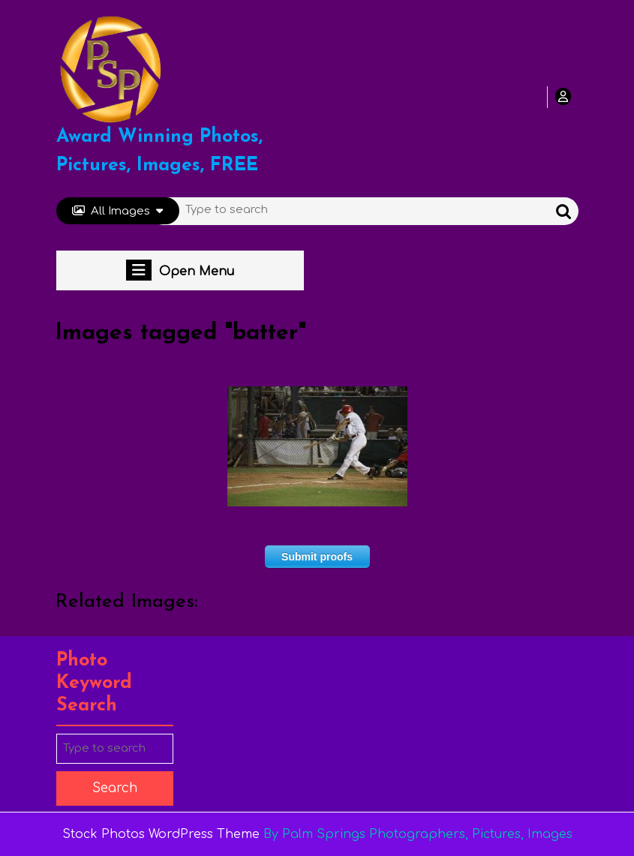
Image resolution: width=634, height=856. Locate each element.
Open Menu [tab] (180, 270)
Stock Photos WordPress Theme (161, 834)
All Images (117, 211)
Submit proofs (317, 557)
